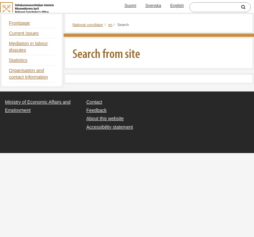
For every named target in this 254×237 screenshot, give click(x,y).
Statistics (18, 60)
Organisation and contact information (28, 74)
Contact (94, 102)
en (110, 25)
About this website (105, 118)
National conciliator (87, 25)
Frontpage (19, 23)
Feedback (96, 110)
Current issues (24, 33)
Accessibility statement (109, 127)
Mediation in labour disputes (28, 47)
